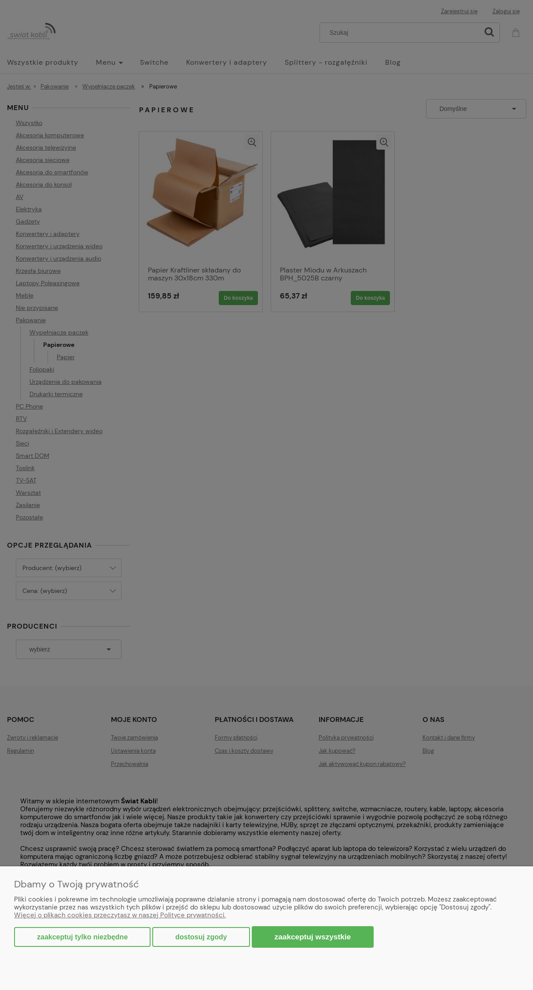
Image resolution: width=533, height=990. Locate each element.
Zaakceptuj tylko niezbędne (82, 937)
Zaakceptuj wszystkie (313, 936)
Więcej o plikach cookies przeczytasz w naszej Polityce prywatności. (120, 915)
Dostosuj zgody (201, 937)
